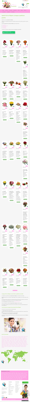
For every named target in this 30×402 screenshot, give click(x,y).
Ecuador (11, 338)
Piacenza (14, 376)
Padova (16, 376)
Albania (2, 336)
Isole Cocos (4, 337)
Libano (8, 341)
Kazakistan (17, 340)
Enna (21, 374)
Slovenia (27, 344)
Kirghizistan (3, 341)
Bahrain (22, 336)
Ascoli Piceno (13, 372)
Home (3, 10)
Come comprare (10, 384)
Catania (17, 374)
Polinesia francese (8, 339)
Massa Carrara (23, 375)
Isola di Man (8, 340)
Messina (13, 375)
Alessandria (5, 372)
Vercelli (8, 379)
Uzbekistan (3, 346)
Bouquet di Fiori (17, 388)
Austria (16, 336)
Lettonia (6, 341)
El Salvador (15, 338)
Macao (19, 341)
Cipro (17, 337)
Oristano (9, 376)
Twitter (2, 397)
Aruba (12, 336)
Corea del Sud (25, 340)
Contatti (9, 385)
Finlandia (24, 338)
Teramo (5, 378)
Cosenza (15, 374)
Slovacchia (24, 344)
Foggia (26, 374)
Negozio (6, 10)
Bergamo (26, 372)
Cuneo (8, 374)
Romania (24, 343)
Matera (26, 375)
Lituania (14, 341)
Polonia (13, 343)
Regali (25, 10)
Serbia (19, 344)
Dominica (3, 338)
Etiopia (20, 338)
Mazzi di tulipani (17, 389)
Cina (2, 337)
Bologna (10, 373)
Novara (4, 376)
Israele (10, 340)
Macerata (10, 375)
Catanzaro (19, 374)
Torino (9, 378)
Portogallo (15, 343)
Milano (15, 375)
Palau (2, 343)
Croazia (16, 337)
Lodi (4, 375)
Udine (19, 378)
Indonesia (3, 340)
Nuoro (6, 376)
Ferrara (24, 374)
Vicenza (13, 379)
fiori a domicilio (4, 26)
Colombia (7, 337)
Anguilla (7, 336)
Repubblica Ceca (21, 337)
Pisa (22, 376)
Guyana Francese (4, 339)
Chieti (2, 374)
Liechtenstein (11, 341)
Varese (21, 378)
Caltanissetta (5, 374)
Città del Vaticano (9, 346)
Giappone (13, 340)
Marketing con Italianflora (11, 386)
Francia (26, 338)
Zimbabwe (3, 347)
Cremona (12, 374)
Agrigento (3, 372)
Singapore (21, 344)
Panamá (4, 343)
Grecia (26, 339)
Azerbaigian (19, 336)
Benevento (7, 373)
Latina (6, 375)
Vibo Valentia (20, 379)
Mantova (17, 375)
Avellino (22, 372)
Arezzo (18, 372)
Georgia (19, 339)
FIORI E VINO (10, 10)
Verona (15, 379)
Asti (20, 372)
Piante (22, 10)
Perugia (21, 376)
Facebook (3, 397)
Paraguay (7, 343)
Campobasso (22, 373)
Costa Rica (13, 337)
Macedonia (22, 341)
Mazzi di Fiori (16, 385)
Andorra (5, 336)
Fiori (19, 10)
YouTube (4, 397)
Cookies (9, 399)
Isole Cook (10, 337)
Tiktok (6, 397)
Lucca (8, 375)
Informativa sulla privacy (4, 399)
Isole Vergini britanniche (17, 346)
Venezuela (13, 346)
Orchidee (16, 392)
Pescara (18, 376)
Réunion (21, 343)
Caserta (25, 373)
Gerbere (16, 384)
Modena (20, 375)
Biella (2, 373)
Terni (13, 378)
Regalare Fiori (10, 391)
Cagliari (19, 373)
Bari (24, 372)
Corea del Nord (21, 340)
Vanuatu (6, 346)
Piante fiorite (16, 391)
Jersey (15, 340)
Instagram (5, 397)
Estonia (18, 338)
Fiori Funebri (16, 387)
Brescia (14, 373)
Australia (14, 336)
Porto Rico (18, 343)
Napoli (2, 376)
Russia (26, 343)
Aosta (10, 372)
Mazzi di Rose (16, 386)
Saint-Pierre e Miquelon (12, 344)
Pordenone (25, 376)
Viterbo (17, 379)
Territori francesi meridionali (14, 339)
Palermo (11, 376)
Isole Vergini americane (23, 346)
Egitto (13, 338)
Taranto (2, 378)
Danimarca (24, 337)
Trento (7, 378)
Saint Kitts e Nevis (4, 344)
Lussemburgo (16, 341)
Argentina (10, 336)
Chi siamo (10, 383)
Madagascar (25, 341)
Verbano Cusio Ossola (4, 379)
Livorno (2, 375)
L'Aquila (16, 372)
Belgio (27, 336)
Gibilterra (24, 339)
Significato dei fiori (10, 394)
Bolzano (17, 373)
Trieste (15, 378)
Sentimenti (15, 10)
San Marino (16, 344)
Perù (8, 343)
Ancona (8, 372)
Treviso (17, 378)
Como (10, 374)
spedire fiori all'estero (17, 301)
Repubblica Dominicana (7, 338)
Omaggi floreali (17, 383)
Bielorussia (24, 336)
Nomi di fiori (10, 392)
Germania (21, 339)
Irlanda (5, 340)
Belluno (4, 373)
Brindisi (12, 373)
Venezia (10, 379)
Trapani (11, 378)
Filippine (11, 343)
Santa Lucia (7, 344)
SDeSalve (14, 399)
